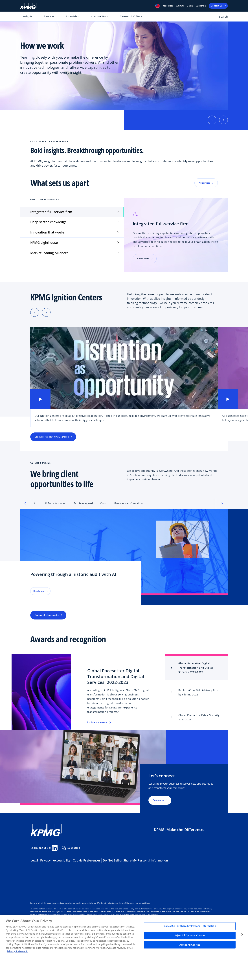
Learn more (143, 258)
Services (49, 16)
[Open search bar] (221, 17)
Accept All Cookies (189, 944)
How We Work (99, 16)
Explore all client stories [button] (47, 615)
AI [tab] (35, 503)
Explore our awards (97, 722)
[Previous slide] (34, 312)
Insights (27, 16)
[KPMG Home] (28, 5)
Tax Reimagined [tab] (83, 503)
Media (189, 5)
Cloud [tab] (103, 503)
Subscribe (201, 5)
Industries (72, 16)
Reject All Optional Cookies (189, 935)
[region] (124, 935)
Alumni (180, 5)
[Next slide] (46, 312)
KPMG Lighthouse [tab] (44, 242)
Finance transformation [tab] (128, 503)
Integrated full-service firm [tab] (51, 212)
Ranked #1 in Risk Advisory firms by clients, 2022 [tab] (199, 692)
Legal (34, 860)
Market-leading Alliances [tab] (49, 253)
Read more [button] (39, 591)
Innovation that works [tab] (47, 232)
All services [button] (204, 182)
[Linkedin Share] (55, 848)
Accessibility (62, 860)
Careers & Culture (131, 16)
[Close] (242, 935)
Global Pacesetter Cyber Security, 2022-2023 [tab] (199, 717)
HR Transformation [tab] (54, 503)
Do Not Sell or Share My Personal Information (135, 860)
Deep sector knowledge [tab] (48, 222)
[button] (157, 6)
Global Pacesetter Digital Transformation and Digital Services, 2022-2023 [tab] (195, 668)
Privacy (45, 860)
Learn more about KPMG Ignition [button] (52, 436)
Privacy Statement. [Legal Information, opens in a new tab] (17, 951)
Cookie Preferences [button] (86, 860)
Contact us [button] (158, 800)
